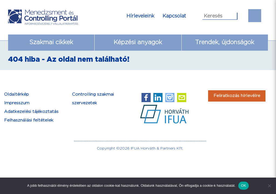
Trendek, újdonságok (224, 42)
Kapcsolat (174, 16)
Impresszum (16, 103)
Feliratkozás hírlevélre (236, 96)
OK (243, 185)
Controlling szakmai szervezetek (93, 98)
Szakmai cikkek (51, 42)
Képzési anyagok (138, 42)
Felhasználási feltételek (28, 120)
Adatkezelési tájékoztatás (31, 112)
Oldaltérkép (16, 94)
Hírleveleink (140, 16)
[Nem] (269, 185)
